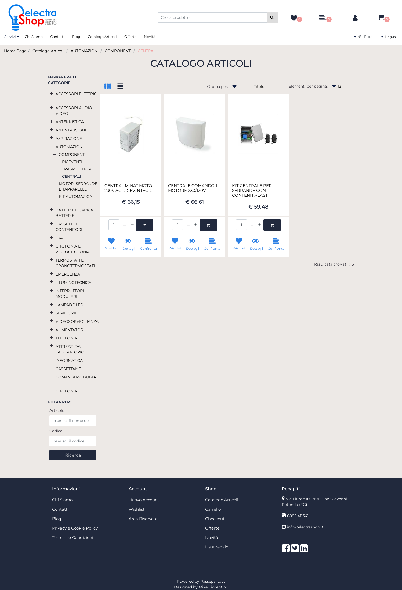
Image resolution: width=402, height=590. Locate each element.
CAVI (60, 237)
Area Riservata (143, 518)
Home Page (15, 50)
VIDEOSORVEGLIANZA (77, 321)
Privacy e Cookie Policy (75, 528)
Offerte (130, 36)
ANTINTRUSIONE (71, 130)
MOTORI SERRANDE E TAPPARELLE (78, 186)
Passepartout (212, 581)
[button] (272, 17)
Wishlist (136, 509)
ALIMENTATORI (70, 329)
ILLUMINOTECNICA (73, 282)
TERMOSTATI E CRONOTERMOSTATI (75, 263)
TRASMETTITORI (77, 169)
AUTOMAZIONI (85, 50)
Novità (149, 36)
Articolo (56, 410)
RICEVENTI (72, 161)
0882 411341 (298, 515)
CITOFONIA (66, 391)
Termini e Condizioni (72, 537)
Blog (76, 36)
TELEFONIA (66, 338)
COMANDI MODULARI (76, 377)
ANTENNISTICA (70, 121)
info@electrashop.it (305, 527)
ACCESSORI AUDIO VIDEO (74, 110)
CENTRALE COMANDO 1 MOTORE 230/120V (192, 188)
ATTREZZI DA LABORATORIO (70, 349)
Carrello (213, 509)
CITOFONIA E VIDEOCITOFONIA (73, 249)
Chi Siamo (34, 36)
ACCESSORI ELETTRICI (77, 93)
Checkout (214, 518)
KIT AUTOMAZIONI (76, 196)
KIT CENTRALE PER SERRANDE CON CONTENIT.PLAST (252, 190)
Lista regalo (216, 546)
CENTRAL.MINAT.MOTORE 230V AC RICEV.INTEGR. (131, 188)
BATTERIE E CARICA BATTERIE (74, 213)
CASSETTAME (68, 368)
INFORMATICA (69, 360)
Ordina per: (217, 86)
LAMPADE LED (70, 304)
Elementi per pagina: (308, 86)
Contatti (57, 36)
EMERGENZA (68, 274)
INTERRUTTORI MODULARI (70, 293)
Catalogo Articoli (102, 36)
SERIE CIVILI (67, 313)
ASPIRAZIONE (69, 138)
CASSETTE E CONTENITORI (69, 226)
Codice (55, 430)
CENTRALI (147, 50)
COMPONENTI (118, 50)
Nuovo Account (144, 499)
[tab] (110, 86)
